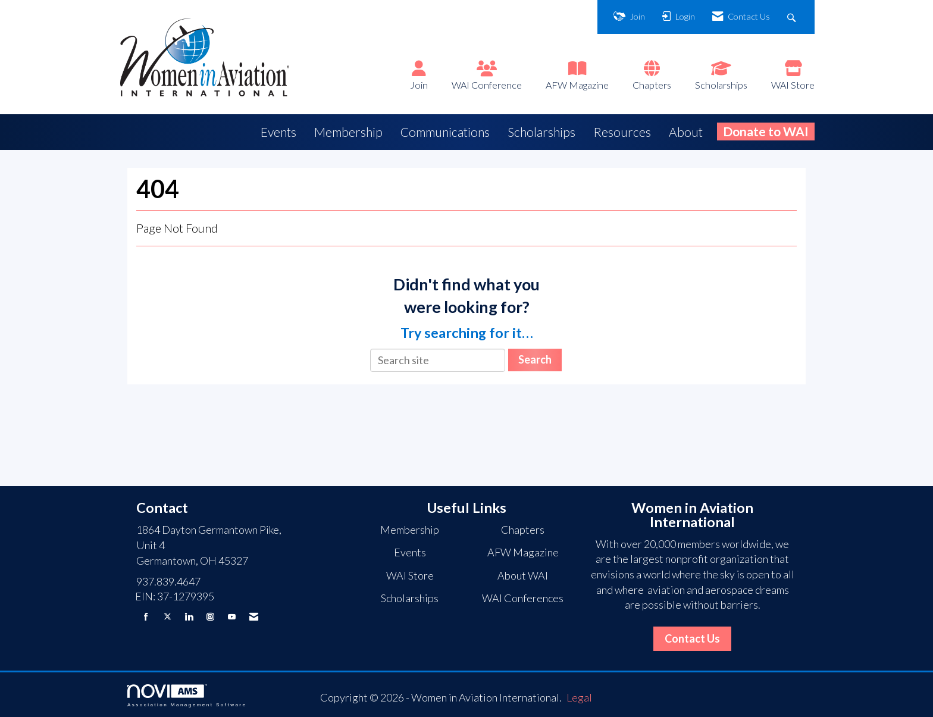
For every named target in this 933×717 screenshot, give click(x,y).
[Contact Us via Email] (253, 617)
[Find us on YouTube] (232, 617)
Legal (579, 697)
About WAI (522, 575)
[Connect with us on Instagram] (210, 617)
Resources (622, 131)
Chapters (652, 84)
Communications (445, 131)
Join (419, 84)
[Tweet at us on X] (167, 617)
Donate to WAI (766, 131)
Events (278, 131)
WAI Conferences (522, 598)
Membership (348, 131)
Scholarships (721, 84)
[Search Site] (793, 17)
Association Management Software (186, 695)
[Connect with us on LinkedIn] (189, 617)
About (686, 131)
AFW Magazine (577, 84)
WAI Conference (487, 84)
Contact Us (692, 638)
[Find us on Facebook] (146, 617)
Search (535, 359)
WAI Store (793, 84)
